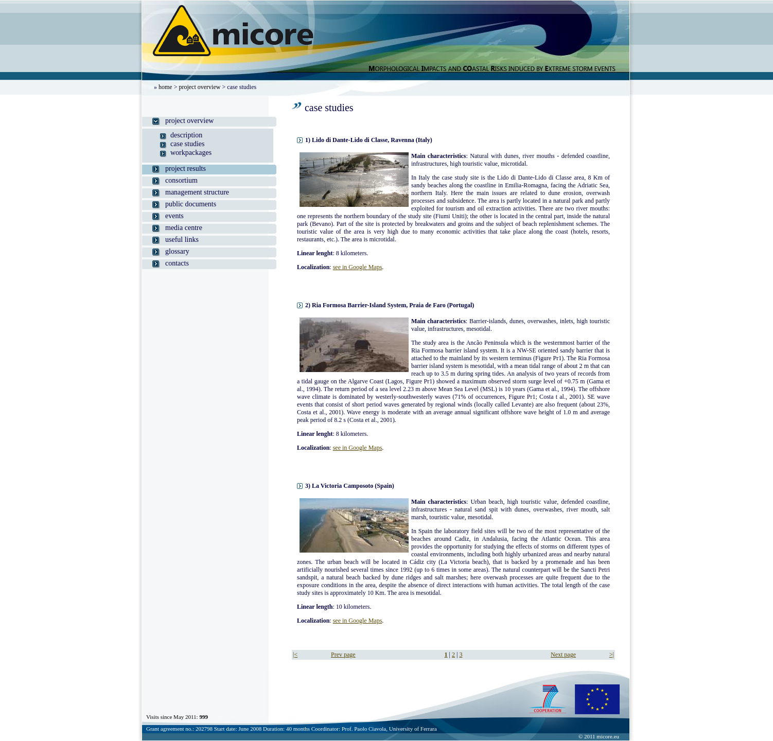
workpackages (191, 152)
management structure (197, 192)
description (186, 135)
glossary (177, 251)
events (174, 216)
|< (295, 654)
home (165, 87)
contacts (177, 263)
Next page (563, 654)
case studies (187, 144)
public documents (190, 204)
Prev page (343, 654)
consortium (181, 180)
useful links (182, 239)
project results (185, 168)
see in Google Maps (357, 267)
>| (611, 654)
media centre (183, 228)
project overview (199, 87)
